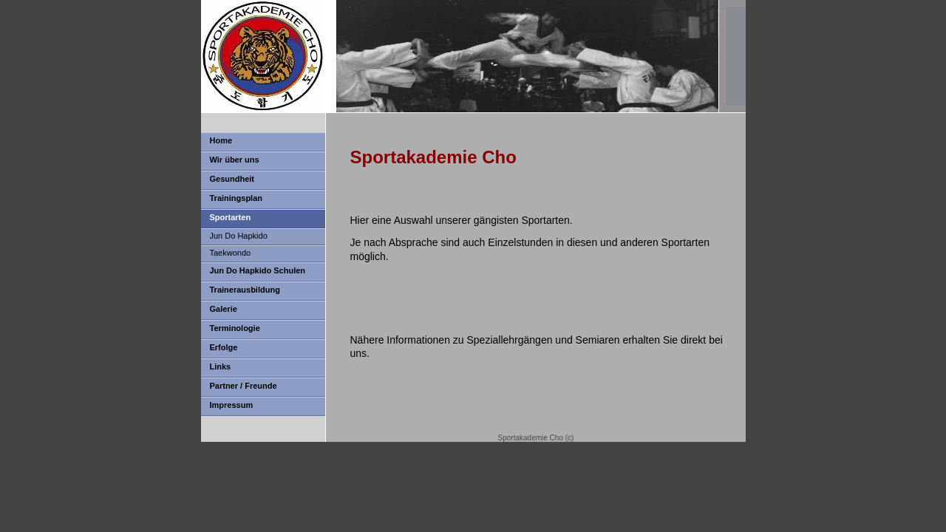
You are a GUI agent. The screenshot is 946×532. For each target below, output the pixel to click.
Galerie (223, 308)
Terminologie (235, 328)
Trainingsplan (236, 198)
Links (220, 366)
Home (221, 140)
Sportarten (230, 217)
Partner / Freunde (243, 385)
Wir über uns (234, 159)
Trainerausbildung (245, 289)
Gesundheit (232, 178)
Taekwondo (230, 252)
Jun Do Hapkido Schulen (258, 270)
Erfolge (224, 347)
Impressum (231, 404)
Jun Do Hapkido (239, 235)
